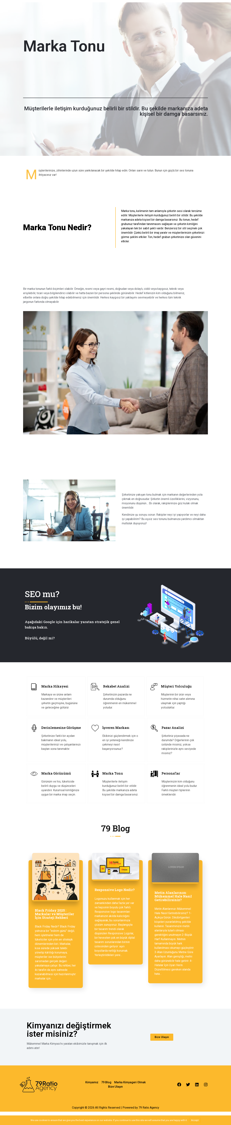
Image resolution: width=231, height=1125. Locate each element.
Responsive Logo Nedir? (115, 890)
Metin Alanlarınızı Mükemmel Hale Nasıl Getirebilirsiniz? (173, 896)
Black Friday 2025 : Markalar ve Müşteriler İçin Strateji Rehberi (54, 914)
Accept (195, 1120)
